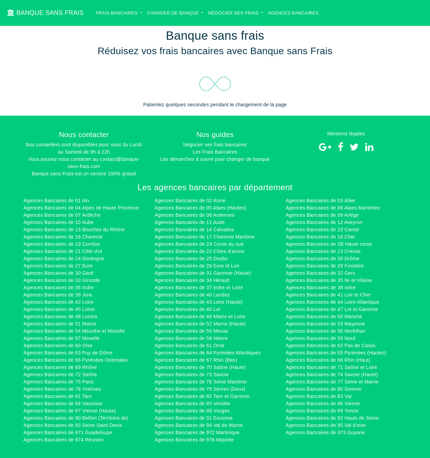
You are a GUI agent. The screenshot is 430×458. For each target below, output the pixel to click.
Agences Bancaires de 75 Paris (58, 381)
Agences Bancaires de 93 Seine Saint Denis (72, 425)
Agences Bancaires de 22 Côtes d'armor (200, 251)
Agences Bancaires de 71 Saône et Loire (331, 367)
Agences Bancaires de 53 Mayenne (325, 324)
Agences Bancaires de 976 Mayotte (194, 439)
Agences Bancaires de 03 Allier (320, 200)
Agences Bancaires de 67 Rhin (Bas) (196, 360)
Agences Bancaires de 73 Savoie (192, 374)
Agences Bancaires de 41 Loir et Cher (328, 295)
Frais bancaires (117, 13)
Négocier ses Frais (234, 13)
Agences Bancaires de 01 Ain (56, 200)
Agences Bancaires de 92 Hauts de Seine (332, 418)
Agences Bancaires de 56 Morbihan (325, 331)
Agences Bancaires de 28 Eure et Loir (197, 266)
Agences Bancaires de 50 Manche (324, 316)
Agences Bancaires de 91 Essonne (194, 418)
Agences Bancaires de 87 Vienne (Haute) (69, 410)
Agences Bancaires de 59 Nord (320, 338)
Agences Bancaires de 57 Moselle (61, 338)
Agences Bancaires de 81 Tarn (57, 396)
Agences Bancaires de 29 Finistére (325, 266)
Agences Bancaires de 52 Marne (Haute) (200, 324)
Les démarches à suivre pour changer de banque (215, 159)
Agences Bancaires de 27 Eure (58, 266)
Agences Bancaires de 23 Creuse (323, 251)
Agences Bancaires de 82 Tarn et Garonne (202, 396)
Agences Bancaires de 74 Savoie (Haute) (332, 374)
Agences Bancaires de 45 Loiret (59, 309)
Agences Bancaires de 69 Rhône (60, 367)
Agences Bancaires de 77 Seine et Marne (332, 381)
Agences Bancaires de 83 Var (319, 396)
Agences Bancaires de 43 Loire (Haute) (199, 302)
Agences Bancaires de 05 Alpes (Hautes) (200, 208)
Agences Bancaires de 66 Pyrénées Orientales (75, 360)
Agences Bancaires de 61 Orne (189, 345)
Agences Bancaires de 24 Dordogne (63, 258)
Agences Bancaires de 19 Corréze (61, 244)
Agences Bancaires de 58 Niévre (191, 338)
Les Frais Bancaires (215, 152)
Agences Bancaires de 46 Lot (187, 309)
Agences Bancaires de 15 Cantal (322, 229)
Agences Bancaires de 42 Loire (58, 302)
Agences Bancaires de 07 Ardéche (62, 215)
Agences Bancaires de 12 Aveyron (324, 222)
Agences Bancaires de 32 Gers (320, 273)
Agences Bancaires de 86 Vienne (323, 403)
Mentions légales (346, 133)
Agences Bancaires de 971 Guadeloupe (67, 432)
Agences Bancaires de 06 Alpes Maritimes (333, 208)
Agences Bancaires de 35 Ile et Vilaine (329, 280)
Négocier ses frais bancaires (215, 144)
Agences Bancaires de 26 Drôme (323, 258)
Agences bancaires (293, 13)
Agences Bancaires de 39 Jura (57, 295)
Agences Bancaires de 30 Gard (58, 273)
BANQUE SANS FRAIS (45, 12)
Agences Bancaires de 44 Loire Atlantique (332, 302)
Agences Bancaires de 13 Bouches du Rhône (74, 229)
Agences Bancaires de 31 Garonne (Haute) (203, 273)
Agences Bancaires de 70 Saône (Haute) (200, 367)
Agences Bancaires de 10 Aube (58, 222)
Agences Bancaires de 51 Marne (59, 324)
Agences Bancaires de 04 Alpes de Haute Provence (81, 208)
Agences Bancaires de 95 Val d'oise (326, 425)
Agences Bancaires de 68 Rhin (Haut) (328, 360)
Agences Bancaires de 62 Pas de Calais (330, 345)
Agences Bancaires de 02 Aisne (190, 200)
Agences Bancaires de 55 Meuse (191, 331)
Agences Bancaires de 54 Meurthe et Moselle (74, 331)
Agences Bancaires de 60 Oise (57, 345)
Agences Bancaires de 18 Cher (320, 237)
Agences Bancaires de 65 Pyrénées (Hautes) (336, 352)
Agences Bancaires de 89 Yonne (322, 410)
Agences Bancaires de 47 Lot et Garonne (332, 309)
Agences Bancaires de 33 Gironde (61, 280)
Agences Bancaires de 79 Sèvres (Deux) (200, 389)
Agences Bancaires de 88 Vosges (192, 410)
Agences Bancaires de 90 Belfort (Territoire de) (75, 418)
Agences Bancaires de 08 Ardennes (195, 215)
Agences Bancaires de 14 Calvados (194, 229)
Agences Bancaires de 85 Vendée (192, 403)
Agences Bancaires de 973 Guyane (325, 432)
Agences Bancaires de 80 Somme (324, 389)
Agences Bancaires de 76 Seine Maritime (201, 381)
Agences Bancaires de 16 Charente (63, 237)
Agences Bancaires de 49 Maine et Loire (200, 316)
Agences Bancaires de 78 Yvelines (62, 389)
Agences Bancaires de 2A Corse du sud (199, 244)
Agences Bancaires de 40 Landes (192, 295)
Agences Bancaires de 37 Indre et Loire (199, 287)
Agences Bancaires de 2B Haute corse (329, 244)
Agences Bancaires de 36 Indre (58, 287)
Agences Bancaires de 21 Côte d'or (62, 251)
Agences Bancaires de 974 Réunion (63, 439)
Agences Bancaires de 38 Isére (321, 287)
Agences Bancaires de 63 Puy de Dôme (68, 352)
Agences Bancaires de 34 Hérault (192, 280)
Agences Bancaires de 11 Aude (190, 222)
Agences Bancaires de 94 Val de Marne (199, 425)
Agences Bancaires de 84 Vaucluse (62, 403)
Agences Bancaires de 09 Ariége (322, 215)
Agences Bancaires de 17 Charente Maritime (205, 237)
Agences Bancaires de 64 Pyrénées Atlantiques (208, 352)
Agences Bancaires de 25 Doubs (191, 258)
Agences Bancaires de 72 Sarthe (60, 374)
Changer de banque (173, 13)
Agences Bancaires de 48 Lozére (60, 316)
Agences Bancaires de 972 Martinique (197, 432)
